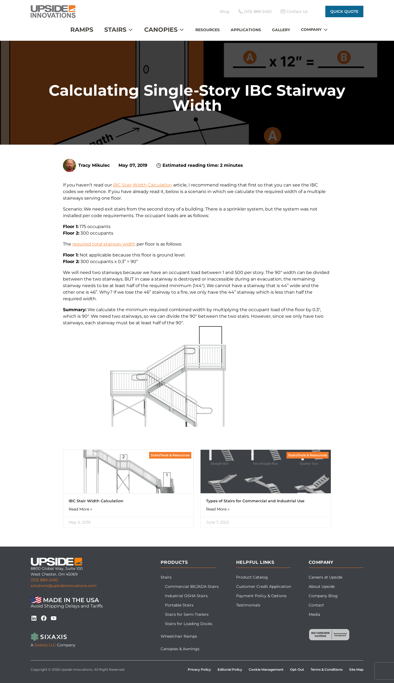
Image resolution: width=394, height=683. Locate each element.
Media (314, 614)
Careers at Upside (325, 577)
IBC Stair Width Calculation (142, 185)
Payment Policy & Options (261, 595)
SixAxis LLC (45, 645)
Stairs (115, 29)
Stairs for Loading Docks (188, 623)
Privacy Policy (199, 669)
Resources (207, 29)
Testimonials (248, 605)
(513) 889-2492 (44, 579)
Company (311, 29)
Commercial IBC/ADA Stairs (192, 586)
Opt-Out (297, 669)
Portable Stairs (179, 605)
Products (174, 562)
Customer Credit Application (263, 586)
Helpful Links (255, 562)
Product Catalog (252, 577)
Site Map (356, 669)
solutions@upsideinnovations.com (64, 585)
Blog (224, 11)
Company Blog (323, 595)
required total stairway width (103, 244)
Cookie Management (266, 669)
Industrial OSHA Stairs (186, 595)
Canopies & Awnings (180, 648)
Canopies (161, 29)
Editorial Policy (230, 669)
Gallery (281, 29)
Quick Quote (344, 11)
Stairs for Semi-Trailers (186, 614)
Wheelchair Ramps (179, 636)
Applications (246, 29)
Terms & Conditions (327, 669)
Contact (316, 605)
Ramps (81, 29)
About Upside (322, 586)
